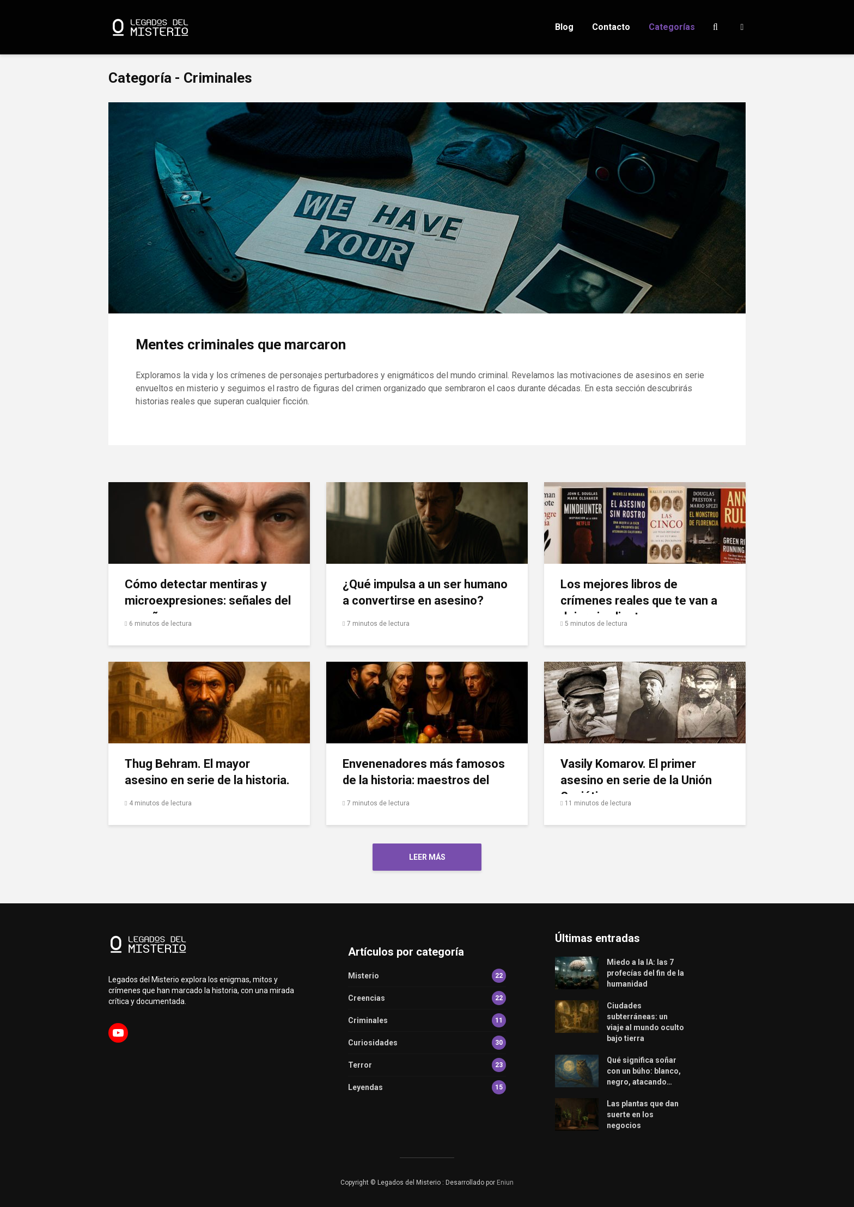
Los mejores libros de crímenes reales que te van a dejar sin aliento (638, 600)
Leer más (427, 857)
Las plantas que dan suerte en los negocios (643, 1114)
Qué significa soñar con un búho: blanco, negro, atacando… (644, 1071)
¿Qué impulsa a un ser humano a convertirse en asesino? (425, 592)
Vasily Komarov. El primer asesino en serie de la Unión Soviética (636, 780)
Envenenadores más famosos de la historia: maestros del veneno (424, 780)
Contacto (611, 27)
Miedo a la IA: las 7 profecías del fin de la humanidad (645, 973)
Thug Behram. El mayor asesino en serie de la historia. (207, 772)
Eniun (505, 1182)
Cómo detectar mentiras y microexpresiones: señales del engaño (208, 600)
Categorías (672, 27)
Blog (564, 27)
